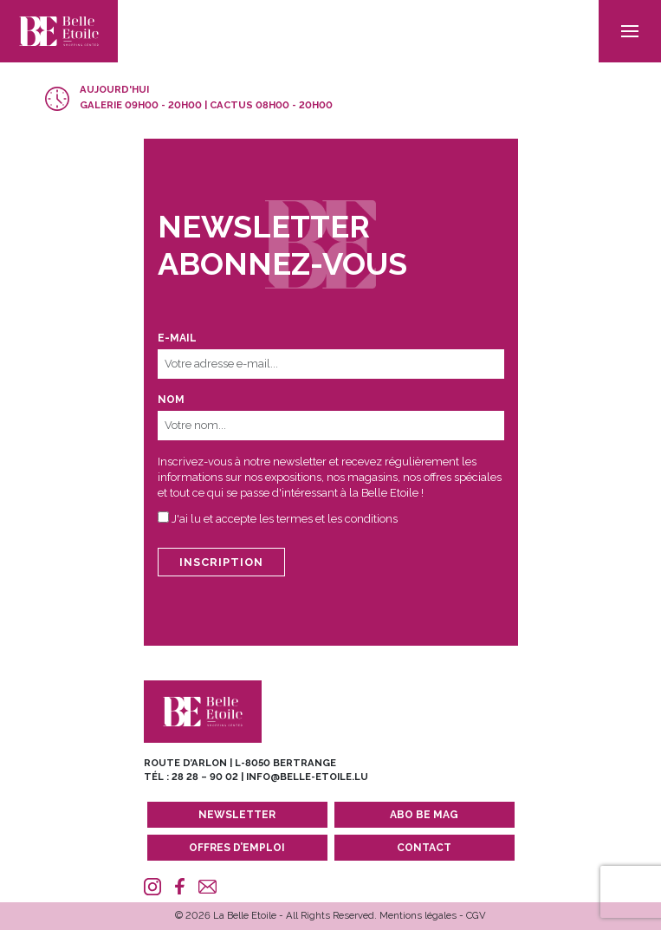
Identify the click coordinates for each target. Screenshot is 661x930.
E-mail (177, 338)
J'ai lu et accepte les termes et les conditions (285, 518)
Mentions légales (418, 915)
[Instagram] (153, 887)
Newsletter (236, 815)
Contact (424, 848)
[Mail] (207, 887)
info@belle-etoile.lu (307, 777)
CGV (476, 915)
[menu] (630, 31)
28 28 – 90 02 (205, 777)
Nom (171, 399)
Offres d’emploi (237, 848)
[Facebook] (180, 887)
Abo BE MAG (424, 815)
